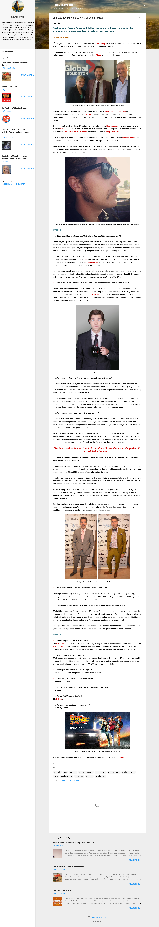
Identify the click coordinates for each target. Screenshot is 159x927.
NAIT (56, 776)
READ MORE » (135, 860)
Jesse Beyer (101, 772)
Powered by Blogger (97, 917)
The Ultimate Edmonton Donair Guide (68, 866)
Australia (57, 772)
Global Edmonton (86, 772)
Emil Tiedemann (17, 17)
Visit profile (18, 44)
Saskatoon (79, 776)
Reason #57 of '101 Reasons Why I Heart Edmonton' (74, 842)
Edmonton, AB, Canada (70, 780)
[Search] (144, 5)
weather (89, 776)
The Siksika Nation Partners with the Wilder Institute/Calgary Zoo (15, 131)
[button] (140, 17)
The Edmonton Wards (62, 890)
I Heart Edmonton (63, 4)
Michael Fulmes (128, 772)
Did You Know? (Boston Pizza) (14, 108)
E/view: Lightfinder (9, 86)
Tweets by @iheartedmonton (13, 184)
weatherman (100, 776)
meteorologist (114, 772)
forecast (73, 772)
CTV (65, 772)
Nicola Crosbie (66, 776)
